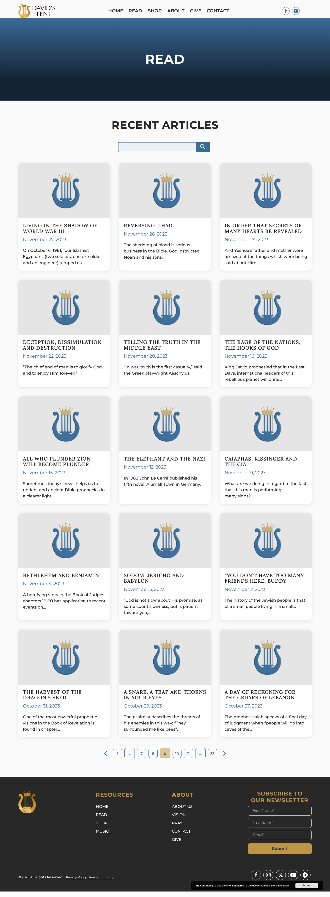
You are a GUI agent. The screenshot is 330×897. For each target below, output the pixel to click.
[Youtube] (296, 11)
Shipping (110, 883)
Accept (306, 885)
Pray (177, 829)
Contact (219, 11)
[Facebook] (286, 11)
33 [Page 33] (215, 759)
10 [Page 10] (178, 759)
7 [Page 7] (140, 759)
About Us (183, 812)
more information (280, 885)
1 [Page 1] (115, 759)
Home (116, 11)
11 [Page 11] (190, 759)
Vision (179, 820)
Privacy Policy (77, 883)
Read (136, 11)
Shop (156, 11)
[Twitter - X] (281, 880)
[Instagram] (268, 880)
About (177, 11)
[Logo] (38, 11)
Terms (96, 883)
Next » (228, 759)
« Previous (102, 759)
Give (196, 11)
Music (103, 837)
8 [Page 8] (152, 759)
